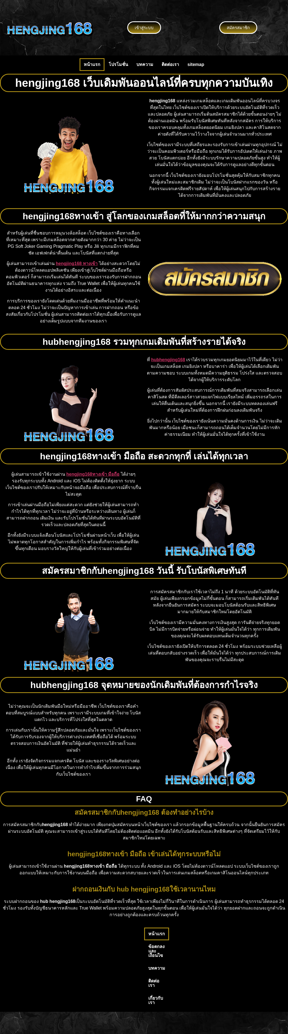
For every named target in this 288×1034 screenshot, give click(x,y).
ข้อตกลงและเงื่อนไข (116, 933)
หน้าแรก (92, 64)
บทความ (144, 64)
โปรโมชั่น (118, 64)
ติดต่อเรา (170, 64)
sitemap (195, 64)
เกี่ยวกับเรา (205, 933)
